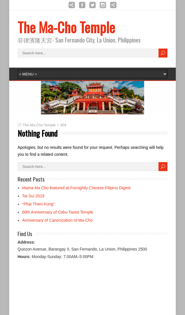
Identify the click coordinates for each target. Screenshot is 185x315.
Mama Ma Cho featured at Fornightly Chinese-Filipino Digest (76, 188)
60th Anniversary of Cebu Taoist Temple (57, 212)
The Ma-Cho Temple (66, 27)
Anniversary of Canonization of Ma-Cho (57, 220)
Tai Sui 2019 (33, 196)
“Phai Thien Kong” (38, 204)
